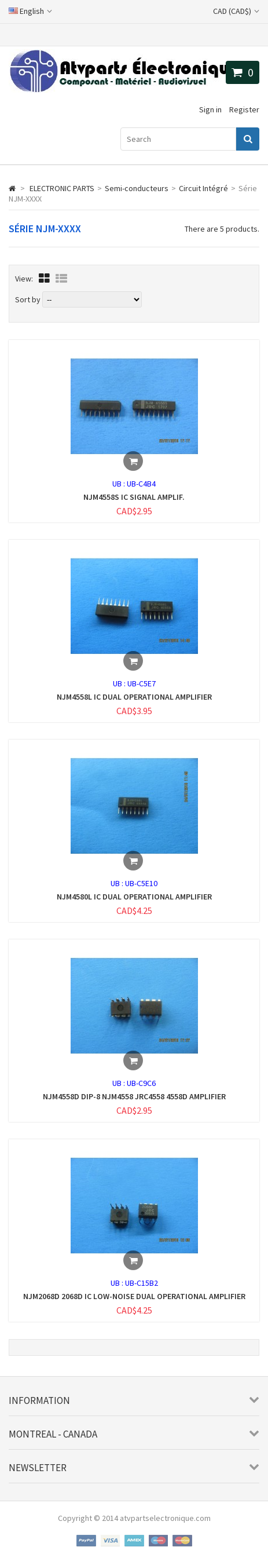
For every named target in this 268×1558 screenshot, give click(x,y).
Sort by (28, 299)
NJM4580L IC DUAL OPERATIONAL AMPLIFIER (134, 896)
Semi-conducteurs (136, 188)
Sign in (210, 109)
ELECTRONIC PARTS (62, 188)
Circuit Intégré (203, 188)
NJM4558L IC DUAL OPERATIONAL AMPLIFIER (134, 697)
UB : (119, 483)
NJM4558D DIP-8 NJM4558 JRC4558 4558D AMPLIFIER (134, 1096)
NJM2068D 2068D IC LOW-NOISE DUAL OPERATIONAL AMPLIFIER (134, 1296)
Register (244, 109)
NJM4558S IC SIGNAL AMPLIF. (134, 497)
